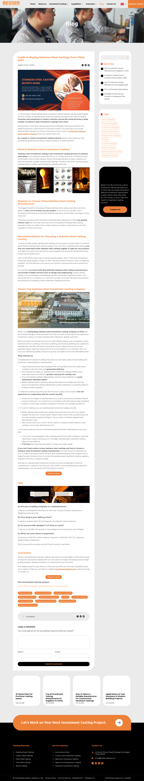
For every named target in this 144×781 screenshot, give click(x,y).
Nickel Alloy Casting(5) (67, 601)
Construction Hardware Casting (67, 756)
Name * (21, 652)
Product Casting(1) (25, 601)
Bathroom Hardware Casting (66, 759)
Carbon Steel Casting (24, 756)
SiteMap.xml (89, 778)
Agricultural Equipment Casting (68, 762)
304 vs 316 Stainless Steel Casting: (116, 89)
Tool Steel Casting (23, 762)
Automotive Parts (62, 752)
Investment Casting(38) (63, 593)
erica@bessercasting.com (105, 758)
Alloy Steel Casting (23, 759)
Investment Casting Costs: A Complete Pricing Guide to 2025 (115, 76)
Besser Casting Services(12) (45, 601)
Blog (77, 30)
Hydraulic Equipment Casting (67, 766)
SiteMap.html (77, 778)
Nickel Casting (21, 766)
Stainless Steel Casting (25, 752)
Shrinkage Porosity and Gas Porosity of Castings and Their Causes (114, 96)
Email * (58, 652)
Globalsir (127, 778)
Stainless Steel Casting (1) (28, 605)
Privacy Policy (50, 778)
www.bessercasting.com (65, 569)
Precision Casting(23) (43, 593)
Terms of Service (64, 778)
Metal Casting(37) (25, 593)
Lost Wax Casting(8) (80, 597)
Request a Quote (54, 473)
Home (67, 30)
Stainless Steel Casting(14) (49, 597)
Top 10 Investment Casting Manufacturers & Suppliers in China (116, 69)
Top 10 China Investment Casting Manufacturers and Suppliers (43, 586)
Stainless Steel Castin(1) (27, 597)
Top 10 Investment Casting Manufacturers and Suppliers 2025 (116, 83)
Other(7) (65, 597)
